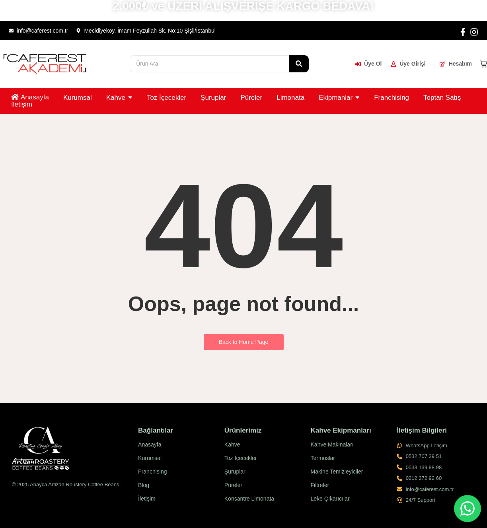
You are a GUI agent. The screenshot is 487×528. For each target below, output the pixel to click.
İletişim (147, 498)
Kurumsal (150, 458)
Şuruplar (234, 471)
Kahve (232, 444)
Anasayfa (149, 444)
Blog (143, 485)
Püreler (233, 485)
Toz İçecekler (240, 458)
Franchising (152, 471)
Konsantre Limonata (249, 498)
